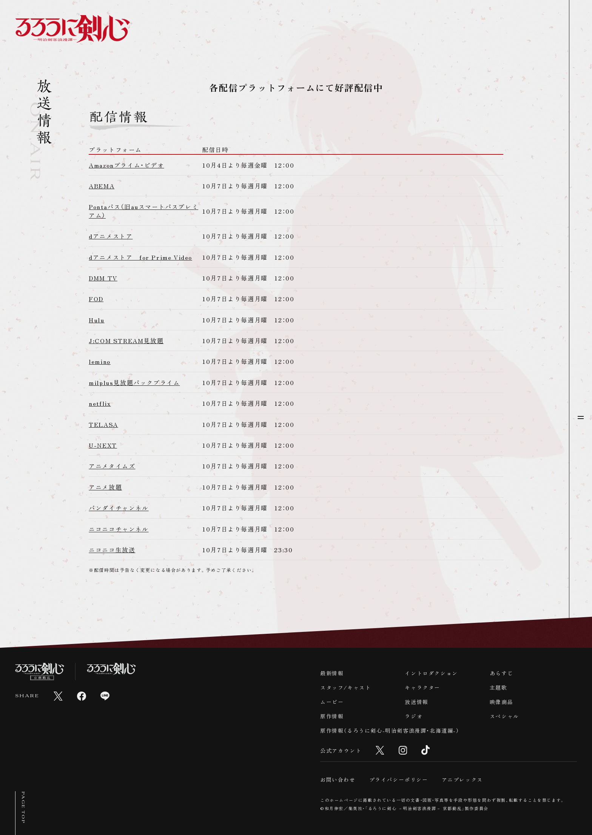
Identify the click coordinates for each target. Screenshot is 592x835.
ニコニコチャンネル (118, 528)
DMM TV (103, 277)
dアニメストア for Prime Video (140, 257)
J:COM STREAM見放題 (126, 340)
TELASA (103, 424)
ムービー (332, 702)
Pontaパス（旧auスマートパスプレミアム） (143, 210)
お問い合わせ (338, 779)
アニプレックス (462, 779)
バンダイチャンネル (118, 507)
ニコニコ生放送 (112, 549)
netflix (100, 403)
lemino (100, 361)
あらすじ (501, 673)
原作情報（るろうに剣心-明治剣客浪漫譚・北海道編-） (389, 730)
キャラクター (422, 687)
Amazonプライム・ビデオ (126, 164)
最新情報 (332, 673)
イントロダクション (431, 673)
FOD (96, 298)
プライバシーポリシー (398, 779)
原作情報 (332, 716)
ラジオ (413, 716)
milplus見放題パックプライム (134, 382)
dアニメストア (111, 235)
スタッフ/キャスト (345, 687)
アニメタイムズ (112, 465)
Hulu (96, 319)
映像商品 (501, 702)
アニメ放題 (105, 486)
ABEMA (101, 185)
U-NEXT (103, 445)
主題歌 (498, 687)
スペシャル (504, 716)
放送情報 (416, 702)
